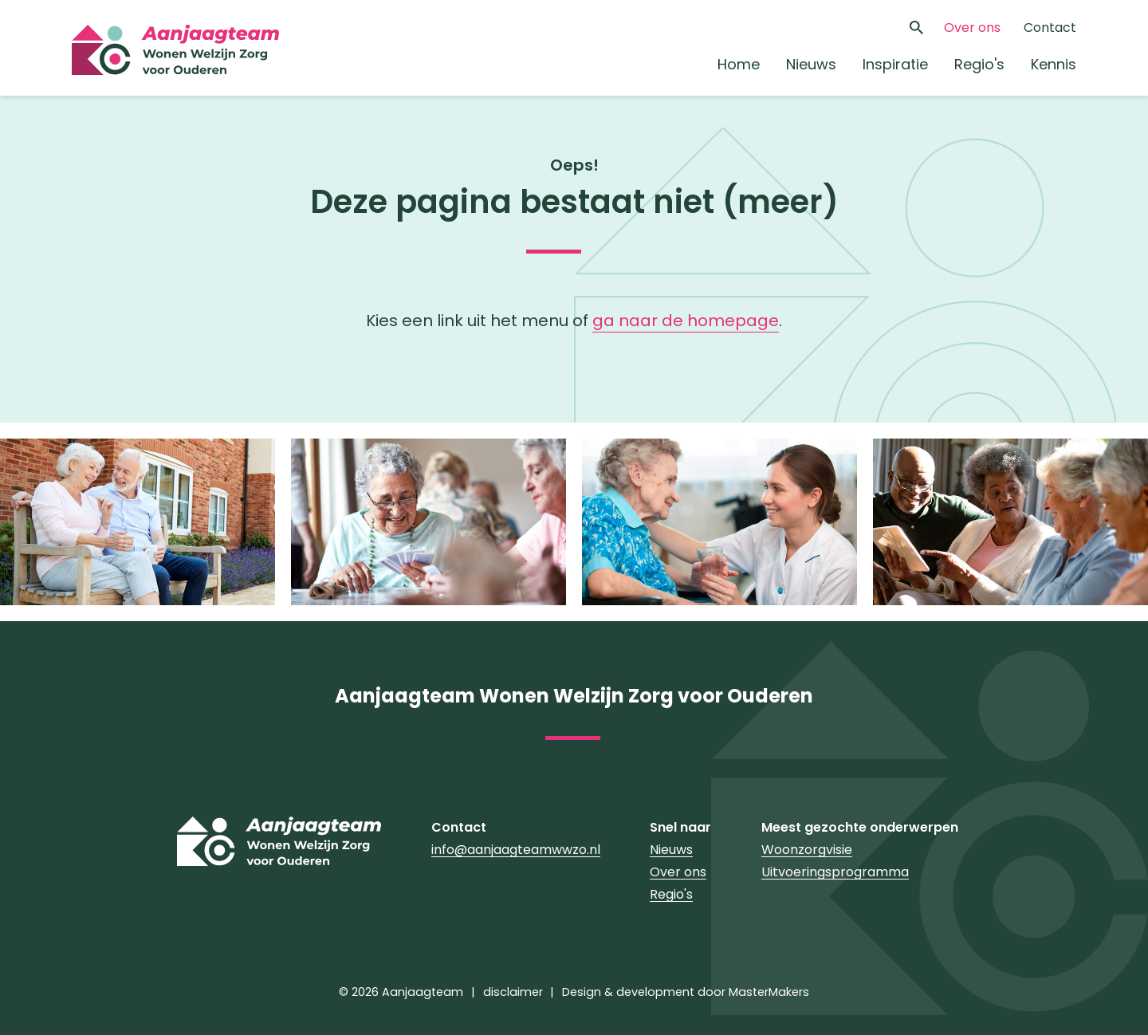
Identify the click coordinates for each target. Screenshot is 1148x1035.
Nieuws (811, 64)
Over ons (972, 27)
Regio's (979, 64)
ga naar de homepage (685, 320)
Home (739, 64)
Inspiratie (895, 64)
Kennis (1053, 64)
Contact (1050, 27)
